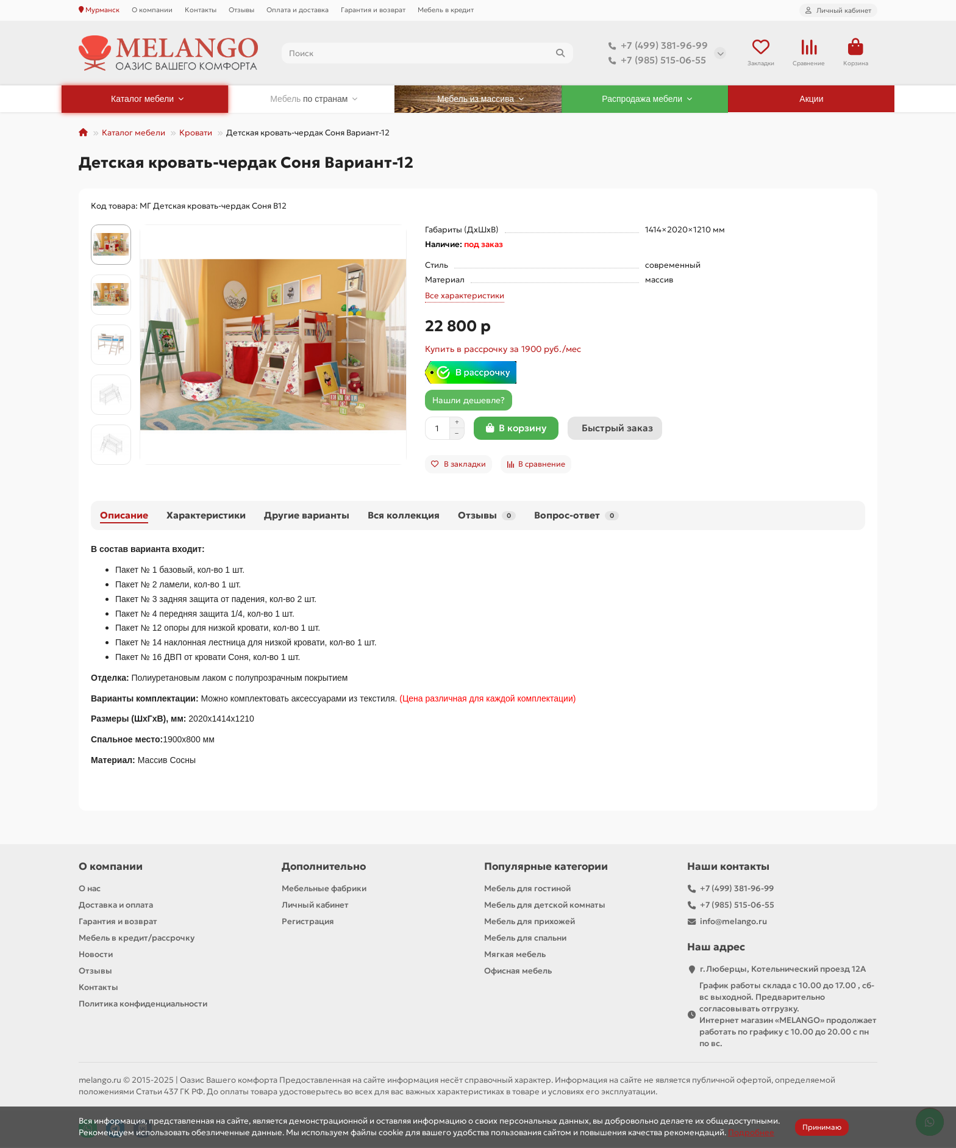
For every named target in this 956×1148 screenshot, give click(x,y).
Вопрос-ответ (576, 516)
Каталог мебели (133, 134)
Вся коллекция (404, 516)
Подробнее (751, 1132)
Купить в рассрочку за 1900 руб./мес (503, 350)
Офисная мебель (518, 972)
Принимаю (821, 1127)
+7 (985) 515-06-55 (655, 61)
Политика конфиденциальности (143, 1005)
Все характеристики (464, 297)
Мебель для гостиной (527, 889)
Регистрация (308, 922)
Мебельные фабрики (324, 889)
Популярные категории (546, 867)
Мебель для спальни (525, 939)
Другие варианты (306, 516)
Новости (96, 955)
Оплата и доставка (297, 9)
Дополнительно (324, 867)
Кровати (195, 134)
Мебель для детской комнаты (544, 906)
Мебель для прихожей (529, 922)
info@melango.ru (733, 922)
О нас (90, 889)
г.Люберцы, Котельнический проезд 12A (783, 970)
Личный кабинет (315, 906)
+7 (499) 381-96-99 (656, 46)
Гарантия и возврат (373, 9)
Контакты (200, 9)
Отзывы (241, 9)
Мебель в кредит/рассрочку (136, 939)
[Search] (428, 53)
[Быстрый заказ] (615, 429)
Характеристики (206, 516)
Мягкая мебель (515, 955)
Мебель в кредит (446, 9)
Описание (124, 516)
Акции (811, 100)
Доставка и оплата (116, 906)
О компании (152, 9)
